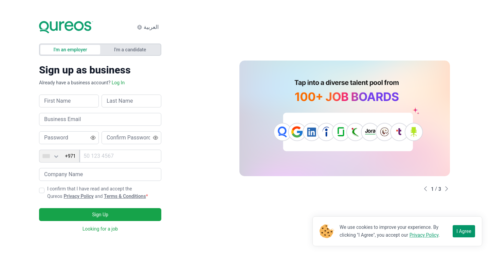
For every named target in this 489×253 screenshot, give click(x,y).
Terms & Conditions (125, 196)
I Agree (463, 231)
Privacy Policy (79, 196)
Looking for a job (100, 229)
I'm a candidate (130, 49)
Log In (118, 82)
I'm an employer (70, 49)
